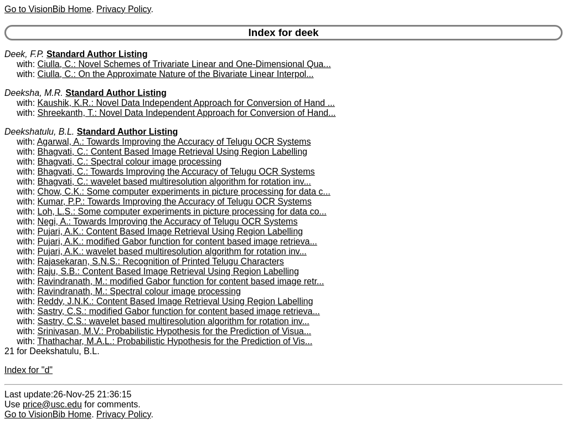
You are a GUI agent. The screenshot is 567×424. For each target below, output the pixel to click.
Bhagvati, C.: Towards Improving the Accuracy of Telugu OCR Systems (176, 171)
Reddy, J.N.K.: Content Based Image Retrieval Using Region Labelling (175, 301)
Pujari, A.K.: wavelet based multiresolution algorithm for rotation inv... (172, 251)
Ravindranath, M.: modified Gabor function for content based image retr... (181, 281)
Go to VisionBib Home (47, 9)
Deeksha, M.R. (33, 93)
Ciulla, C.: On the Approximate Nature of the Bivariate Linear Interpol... (176, 74)
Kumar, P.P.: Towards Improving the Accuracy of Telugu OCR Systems (175, 201)
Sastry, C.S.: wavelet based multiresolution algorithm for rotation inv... (174, 321)
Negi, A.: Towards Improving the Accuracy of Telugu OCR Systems (168, 221)
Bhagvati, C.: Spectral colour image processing (130, 161)
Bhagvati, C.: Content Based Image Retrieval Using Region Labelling (172, 151)
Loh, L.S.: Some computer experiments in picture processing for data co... (182, 211)
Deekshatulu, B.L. (39, 131)
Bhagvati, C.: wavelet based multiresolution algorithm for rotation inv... (174, 181)
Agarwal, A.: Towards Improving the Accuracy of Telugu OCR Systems (174, 141)
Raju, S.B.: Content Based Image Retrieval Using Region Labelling (168, 271)
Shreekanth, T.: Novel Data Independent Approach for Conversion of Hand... (187, 113)
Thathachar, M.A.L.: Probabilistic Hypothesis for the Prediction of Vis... (174, 341)
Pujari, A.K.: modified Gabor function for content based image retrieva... (177, 241)
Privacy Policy (123, 9)
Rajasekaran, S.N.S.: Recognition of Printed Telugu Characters (161, 261)
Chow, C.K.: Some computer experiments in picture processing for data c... (184, 191)
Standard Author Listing (97, 54)
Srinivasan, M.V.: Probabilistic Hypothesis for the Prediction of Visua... (174, 331)
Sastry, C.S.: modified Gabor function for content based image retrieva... (179, 311)
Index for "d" (28, 370)
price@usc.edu (52, 404)
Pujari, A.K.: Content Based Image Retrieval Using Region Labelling (170, 231)
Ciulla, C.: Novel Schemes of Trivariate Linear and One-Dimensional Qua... (184, 64)
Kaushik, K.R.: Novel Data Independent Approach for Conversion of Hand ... (186, 103)
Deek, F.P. (24, 54)
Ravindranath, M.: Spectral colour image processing (139, 291)
